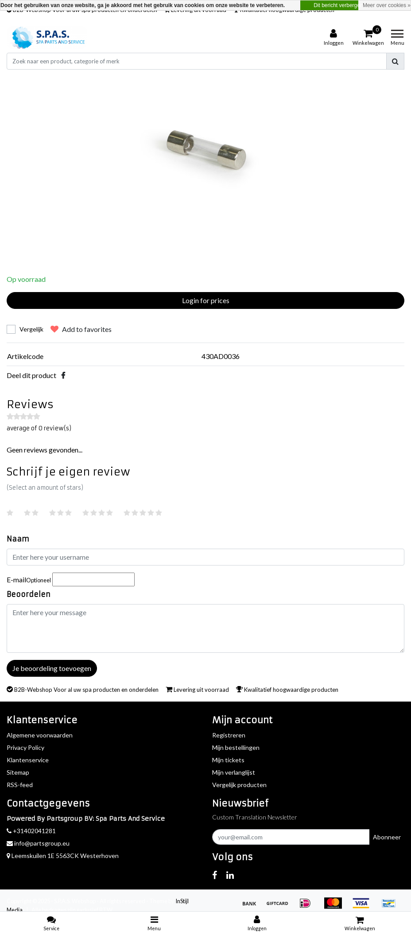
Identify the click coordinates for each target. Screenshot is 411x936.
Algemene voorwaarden (40, 735)
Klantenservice (28, 760)
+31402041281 (31, 831)
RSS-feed (20, 784)
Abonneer (387, 837)
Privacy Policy (25, 747)
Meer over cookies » (387, 5)
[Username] (205, 557)
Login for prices (205, 300)
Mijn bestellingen (236, 747)
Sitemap (18, 772)
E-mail (29, 579)
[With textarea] (205, 628)
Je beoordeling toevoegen (51, 668)
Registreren (228, 735)
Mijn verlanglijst (233, 772)
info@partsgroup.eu (38, 843)
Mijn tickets (228, 760)
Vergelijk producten (239, 784)
